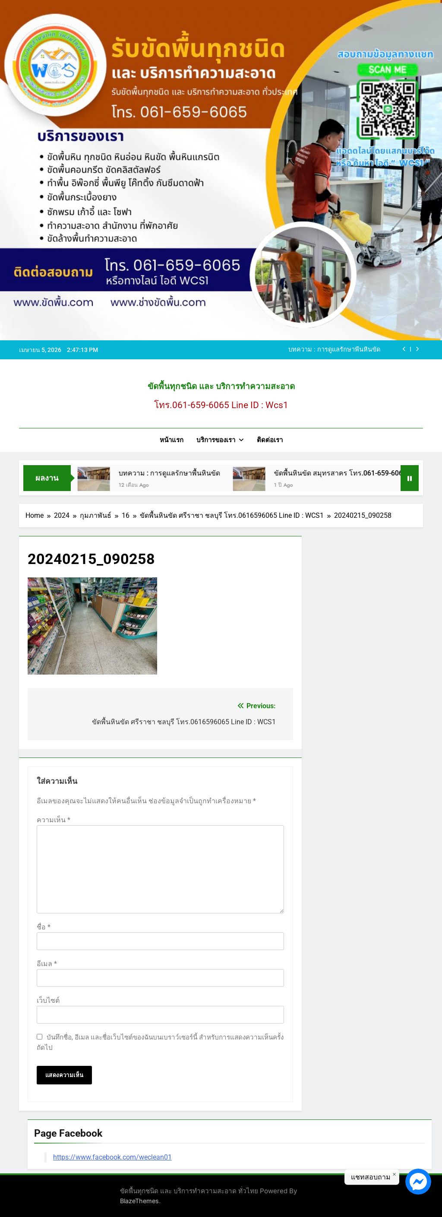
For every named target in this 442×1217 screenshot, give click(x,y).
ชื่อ (44, 927)
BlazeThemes (139, 1200)
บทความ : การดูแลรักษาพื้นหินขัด (334, 349)
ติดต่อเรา (270, 440)
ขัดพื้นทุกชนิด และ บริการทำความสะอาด (221, 386)
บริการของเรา (215, 440)
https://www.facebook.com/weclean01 (112, 1157)
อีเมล (47, 964)
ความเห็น (53, 820)
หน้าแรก (171, 440)
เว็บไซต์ (48, 1000)
